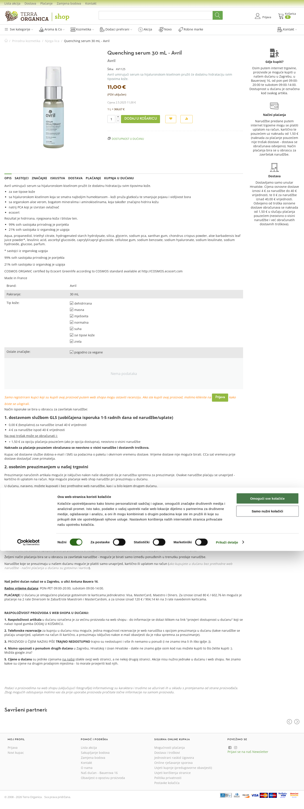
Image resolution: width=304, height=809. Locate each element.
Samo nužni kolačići (267, 769)
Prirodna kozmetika (26, 41)
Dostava (30, 3)
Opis (8, 178)
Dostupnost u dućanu (128, 138)
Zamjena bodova (69, 3)
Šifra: (110, 69)
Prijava (220, 397)
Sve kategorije (18, 29)
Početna (6, 40)
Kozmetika (82, 29)
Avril (111, 60)
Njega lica (52, 41)
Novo (165, 29)
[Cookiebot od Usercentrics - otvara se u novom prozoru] (28, 800)
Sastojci (22, 178)
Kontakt (90, 3)
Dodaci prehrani (116, 29)
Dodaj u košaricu (140, 119)
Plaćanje (46, 3)
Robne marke (190, 29)
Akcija (145, 29)
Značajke (39, 178)
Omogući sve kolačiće (267, 756)
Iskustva (57, 178)
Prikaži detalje (227, 800)
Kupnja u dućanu (119, 178)
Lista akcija (12, 3)
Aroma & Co (52, 29)
